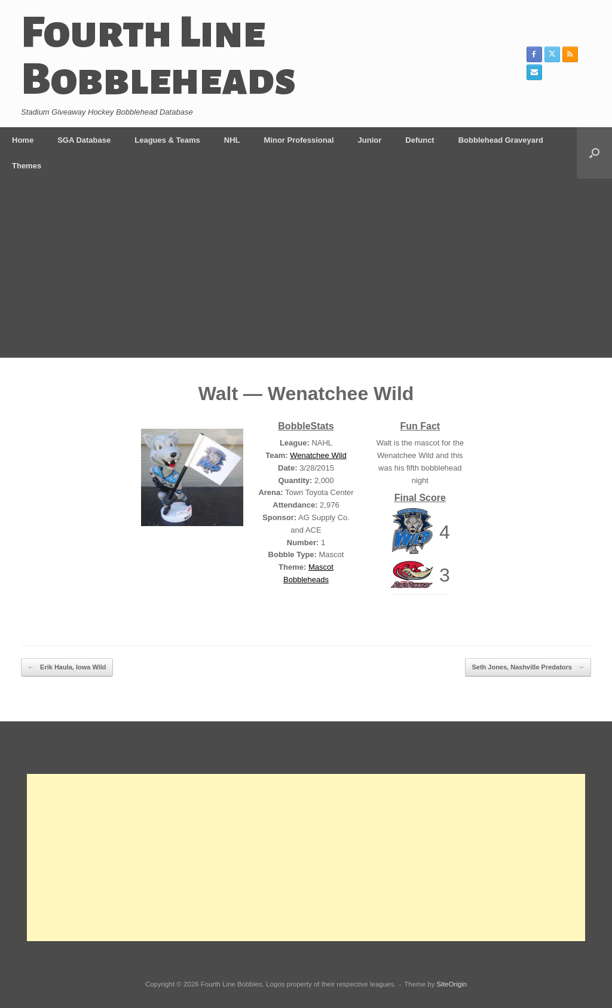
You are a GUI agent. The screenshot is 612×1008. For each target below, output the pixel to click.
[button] (594, 153)
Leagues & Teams (167, 140)
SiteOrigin (452, 984)
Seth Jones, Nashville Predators (528, 667)
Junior (370, 140)
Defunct (419, 140)
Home (22, 140)
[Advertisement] (306, 268)
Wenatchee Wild (318, 455)
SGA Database (84, 140)
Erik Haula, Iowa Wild (66, 667)
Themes (26, 165)
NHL (232, 140)
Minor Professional (299, 140)
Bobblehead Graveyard (500, 140)
